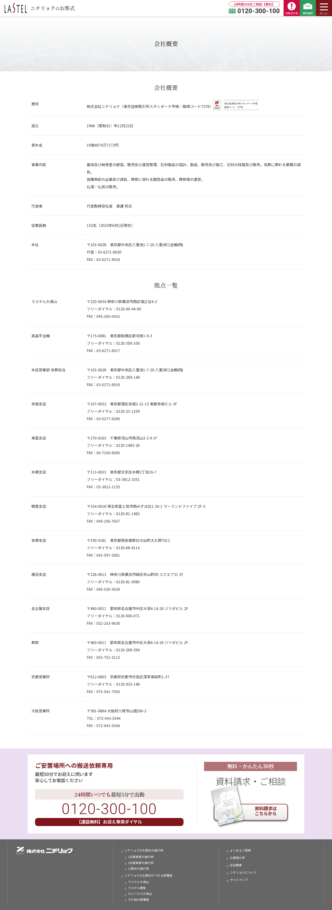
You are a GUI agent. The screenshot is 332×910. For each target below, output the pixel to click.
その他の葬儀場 (138, 899)
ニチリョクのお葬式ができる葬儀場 (148, 875)
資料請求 (308, 9)
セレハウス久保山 (140, 893)
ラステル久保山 (138, 882)
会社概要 (236, 865)
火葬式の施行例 (138, 868)
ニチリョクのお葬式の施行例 (143, 850)
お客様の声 (237, 857)
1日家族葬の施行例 (141, 857)
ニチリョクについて (243, 872)
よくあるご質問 (240, 850)
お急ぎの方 (291, 8)
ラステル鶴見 (137, 888)
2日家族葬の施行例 (141, 863)
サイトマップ (239, 880)
